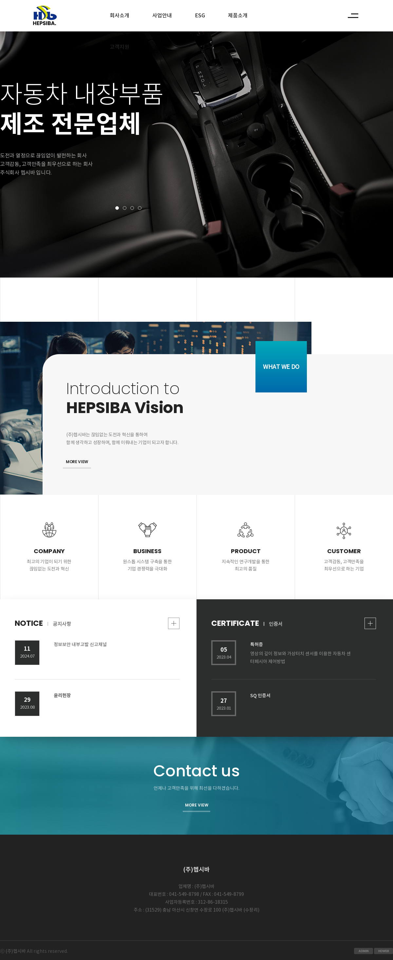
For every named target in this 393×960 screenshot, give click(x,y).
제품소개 (238, 16)
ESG (200, 16)
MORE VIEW (77, 461)
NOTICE (97, 623)
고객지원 (119, 47)
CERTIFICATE (293, 623)
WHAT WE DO (281, 367)
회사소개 (119, 16)
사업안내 (162, 16)
